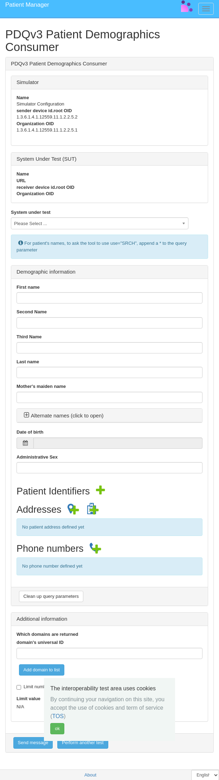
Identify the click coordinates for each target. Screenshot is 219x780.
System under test (31, 212)
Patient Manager (27, 4)
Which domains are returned (47, 634)
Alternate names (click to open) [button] (63, 415)
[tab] (109, 416)
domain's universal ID (40, 642)
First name (28, 287)
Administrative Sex (37, 457)
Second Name (32, 311)
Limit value (28, 698)
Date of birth (30, 432)
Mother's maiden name (41, 386)
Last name (28, 361)
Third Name (29, 336)
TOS (58, 716)
